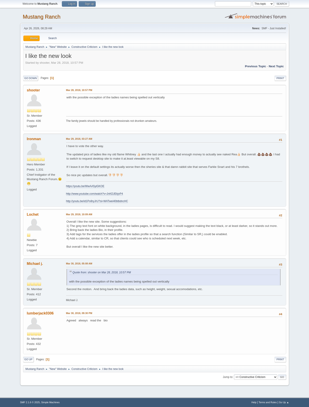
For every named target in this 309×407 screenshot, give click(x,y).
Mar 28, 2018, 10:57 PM (79, 90)
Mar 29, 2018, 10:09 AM (79, 214)
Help (253, 402)
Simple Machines (50, 402)
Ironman (34, 139)
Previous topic (255, 66)
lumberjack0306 (40, 313)
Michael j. (35, 264)
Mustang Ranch (42, 17)
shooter (33, 90)
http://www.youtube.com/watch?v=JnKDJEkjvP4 (94, 193)
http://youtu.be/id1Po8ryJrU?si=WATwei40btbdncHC (97, 201)
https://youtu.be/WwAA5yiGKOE (85, 186)
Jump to (228, 377)
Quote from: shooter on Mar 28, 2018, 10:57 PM (102, 272)
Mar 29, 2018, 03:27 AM (79, 138)
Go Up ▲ (284, 402)
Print (280, 78)
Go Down (30, 78)
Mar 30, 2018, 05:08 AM (79, 263)
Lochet (33, 214)
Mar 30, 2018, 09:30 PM (79, 313)
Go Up (28, 359)
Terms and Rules (268, 402)
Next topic (276, 66)
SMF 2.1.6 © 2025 (30, 402)
